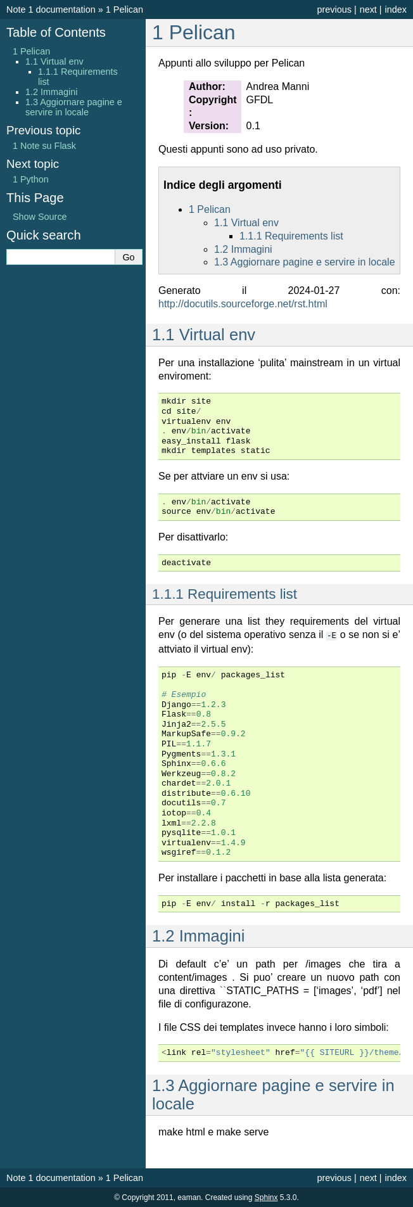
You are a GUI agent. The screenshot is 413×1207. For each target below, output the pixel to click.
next (368, 9)
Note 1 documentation (51, 9)
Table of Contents (56, 32)
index (396, 9)
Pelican (124, 9)
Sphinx (266, 1196)
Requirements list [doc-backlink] (224, 594)
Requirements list (291, 236)
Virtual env (246, 222)
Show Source (40, 217)
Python (31, 179)
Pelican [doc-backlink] (194, 32)
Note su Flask (44, 146)
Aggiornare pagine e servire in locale (304, 262)
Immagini (243, 249)
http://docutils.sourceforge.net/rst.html (242, 303)
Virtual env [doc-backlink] (203, 334)
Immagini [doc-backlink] (198, 935)
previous (334, 9)
